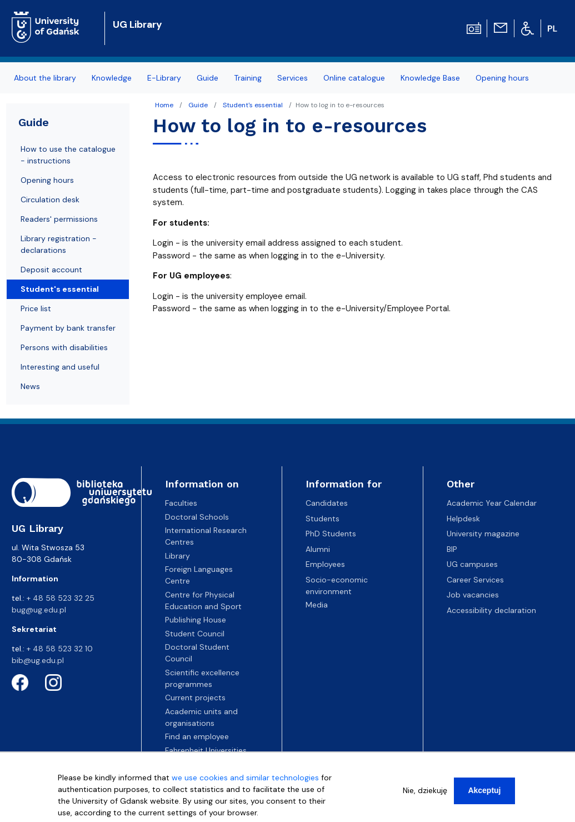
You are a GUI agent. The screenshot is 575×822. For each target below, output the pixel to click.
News (30, 386)
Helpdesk (463, 519)
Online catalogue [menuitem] (354, 78)
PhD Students (331, 534)
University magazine (483, 534)
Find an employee (197, 736)
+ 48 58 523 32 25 (60, 598)
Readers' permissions (59, 219)
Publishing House (195, 620)
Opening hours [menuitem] (502, 78)
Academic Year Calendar (492, 503)
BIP (452, 549)
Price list (36, 308)
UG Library (137, 24)
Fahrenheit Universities (206, 750)
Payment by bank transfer (68, 328)
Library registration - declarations (59, 244)
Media (317, 605)
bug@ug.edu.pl (39, 610)
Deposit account (51, 270)
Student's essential (253, 105)
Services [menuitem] (292, 78)
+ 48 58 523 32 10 (60, 649)
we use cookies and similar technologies (245, 780)
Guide (198, 105)
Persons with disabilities (64, 347)
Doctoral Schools (197, 517)
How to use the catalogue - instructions (68, 155)
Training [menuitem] (248, 78)
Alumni (318, 549)
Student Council (194, 634)
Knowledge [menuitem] (112, 78)
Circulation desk (50, 200)
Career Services (475, 580)
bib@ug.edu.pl (38, 660)
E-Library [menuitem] (164, 78)
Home (164, 105)
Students (322, 519)
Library (177, 556)
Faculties (181, 503)
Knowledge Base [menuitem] (430, 78)
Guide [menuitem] (207, 78)
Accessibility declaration (491, 610)
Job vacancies (473, 595)
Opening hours (47, 180)
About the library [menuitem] (45, 78)
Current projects (195, 698)
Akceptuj (484, 792)
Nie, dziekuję (425, 793)
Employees (325, 564)
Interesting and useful (60, 367)
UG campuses (472, 564)
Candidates (327, 503)
